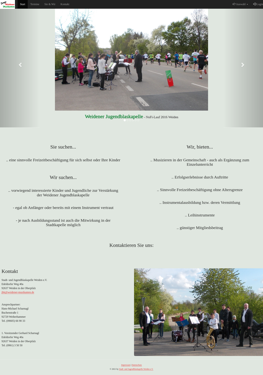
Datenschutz (137, 365)
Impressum (125, 365)
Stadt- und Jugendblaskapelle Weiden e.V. (136, 369)
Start (22, 4)
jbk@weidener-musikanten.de (18, 292)
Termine (34, 4)
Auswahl (240, 4)
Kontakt (65, 4)
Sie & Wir (49, 4)
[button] (19, 64)
